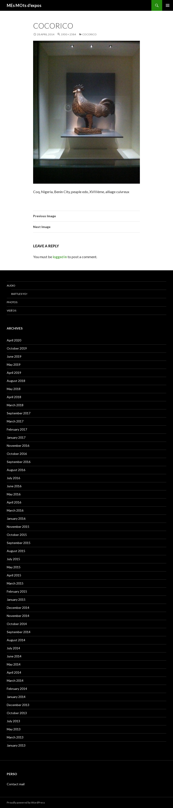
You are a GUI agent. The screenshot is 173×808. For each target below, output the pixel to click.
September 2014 (18, 632)
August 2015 (16, 551)
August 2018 (16, 381)
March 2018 (15, 405)
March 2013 (15, 737)
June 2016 (14, 486)
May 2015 (13, 567)
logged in (60, 257)
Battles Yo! (19, 294)
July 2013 (13, 721)
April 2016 (14, 502)
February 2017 (17, 429)
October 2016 (17, 454)
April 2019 (14, 373)
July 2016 (13, 478)
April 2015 (14, 575)
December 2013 (18, 705)
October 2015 (17, 535)
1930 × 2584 (68, 34)
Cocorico (89, 34)
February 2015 (17, 591)
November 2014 (18, 616)
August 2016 (16, 470)
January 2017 (16, 437)
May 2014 (13, 664)
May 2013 (13, 729)
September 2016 (18, 462)
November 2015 (18, 526)
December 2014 (18, 607)
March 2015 (15, 583)
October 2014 (17, 624)
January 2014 (16, 697)
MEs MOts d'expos (24, 5)
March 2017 (15, 421)
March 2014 (15, 680)
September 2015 (18, 543)
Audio (11, 285)
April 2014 (14, 672)
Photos (12, 302)
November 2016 (18, 445)
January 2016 (16, 518)
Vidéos (11, 310)
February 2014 (17, 689)
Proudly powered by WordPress (26, 802)
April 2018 (14, 397)
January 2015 (16, 599)
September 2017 (18, 413)
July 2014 (13, 648)
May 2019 (13, 364)
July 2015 (13, 559)
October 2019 (17, 348)
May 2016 (13, 494)
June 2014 (14, 656)
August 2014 (16, 640)
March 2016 (15, 510)
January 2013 (16, 745)
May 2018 (13, 389)
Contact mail (16, 784)
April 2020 (14, 340)
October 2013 (17, 713)
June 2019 (14, 356)
